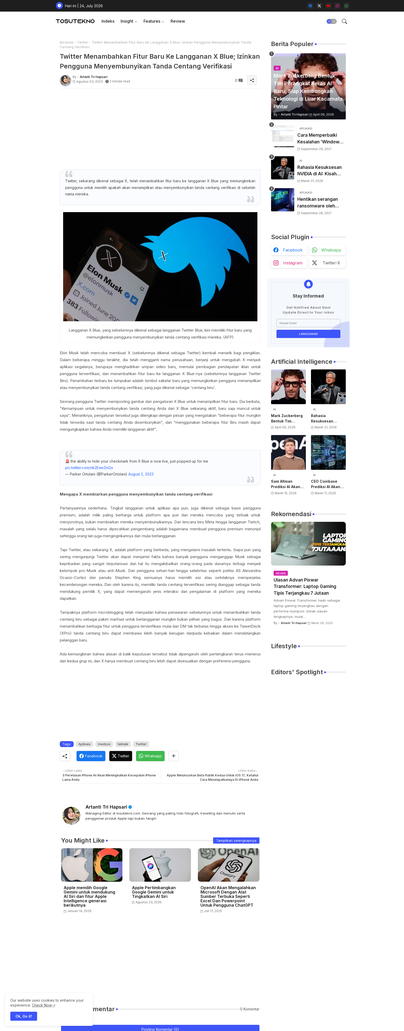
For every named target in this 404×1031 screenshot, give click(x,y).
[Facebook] (91, 756)
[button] (331, 21)
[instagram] (337, 6)
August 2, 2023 (141, 474)
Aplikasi (84, 744)
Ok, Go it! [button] (23, 1016)
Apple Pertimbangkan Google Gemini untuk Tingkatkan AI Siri (154, 892)
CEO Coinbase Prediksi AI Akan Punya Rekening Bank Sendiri (325, 484)
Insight (127, 21)
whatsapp (331, 250)
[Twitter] (120, 756)
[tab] (107, 21)
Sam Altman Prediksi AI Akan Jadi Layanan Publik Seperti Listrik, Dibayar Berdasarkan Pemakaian (285, 484)
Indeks (108, 21)
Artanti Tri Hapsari (106, 807)
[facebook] (310, 6)
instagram (292, 262)
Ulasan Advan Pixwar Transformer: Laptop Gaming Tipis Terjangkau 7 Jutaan (305, 586)
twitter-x (331, 262)
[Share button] (174, 756)
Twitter (82, 42)
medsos (104, 744)
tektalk (123, 744)
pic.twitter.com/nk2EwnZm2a (89, 467)
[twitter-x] (319, 6)
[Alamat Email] (308, 323)
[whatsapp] (346, 6)
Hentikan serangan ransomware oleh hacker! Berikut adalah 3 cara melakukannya (321, 203)
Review (178, 21)
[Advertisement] (160, 128)
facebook (292, 250)
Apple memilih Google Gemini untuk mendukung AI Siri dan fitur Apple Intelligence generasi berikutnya (89, 896)
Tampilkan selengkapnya (236, 840)
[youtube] (328, 6)
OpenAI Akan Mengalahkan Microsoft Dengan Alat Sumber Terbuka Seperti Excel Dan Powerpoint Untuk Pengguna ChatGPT (228, 896)
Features (152, 21)
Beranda (66, 42)
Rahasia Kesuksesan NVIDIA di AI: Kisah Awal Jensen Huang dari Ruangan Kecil (319, 171)
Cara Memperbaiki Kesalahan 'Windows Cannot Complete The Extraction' (321, 139)
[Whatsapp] (150, 756)
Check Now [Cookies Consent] (42, 1005)
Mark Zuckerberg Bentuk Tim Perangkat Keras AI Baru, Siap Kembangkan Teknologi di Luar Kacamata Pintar (288, 418)
